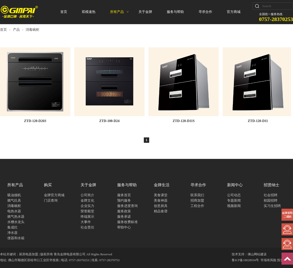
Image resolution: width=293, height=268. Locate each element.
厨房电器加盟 (28, 254)
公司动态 (234, 195)
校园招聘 (270, 200)
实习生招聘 (272, 206)
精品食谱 (160, 211)
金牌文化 (87, 200)
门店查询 (51, 200)
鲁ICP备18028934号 (245, 260)
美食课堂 (160, 195)
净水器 (12, 233)
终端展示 (87, 216)
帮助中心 (124, 227)
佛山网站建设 (257, 254)
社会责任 (87, 227)
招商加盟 (197, 200)
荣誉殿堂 (87, 211)
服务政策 (124, 211)
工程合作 (197, 206)
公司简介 (87, 195)
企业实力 (87, 206)
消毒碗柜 (14, 206)
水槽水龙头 (15, 222)
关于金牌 (145, 12)
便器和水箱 (15, 238)
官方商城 (234, 12)
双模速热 (88, 12)
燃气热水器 (15, 216)
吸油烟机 (14, 195)
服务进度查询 (127, 206)
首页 (63, 12)
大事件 (86, 222)
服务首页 (124, 195)
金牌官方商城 (54, 195)
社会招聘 (270, 195)
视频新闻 (234, 206)
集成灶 (12, 227)
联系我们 (197, 195)
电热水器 (14, 211)
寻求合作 (205, 12)
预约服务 (124, 200)
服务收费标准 (127, 222)
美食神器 (160, 200)
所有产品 (119, 12)
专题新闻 (234, 200)
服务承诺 (124, 216)
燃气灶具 (14, 200)
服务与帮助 (175, 12)
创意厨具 (160, 206)
